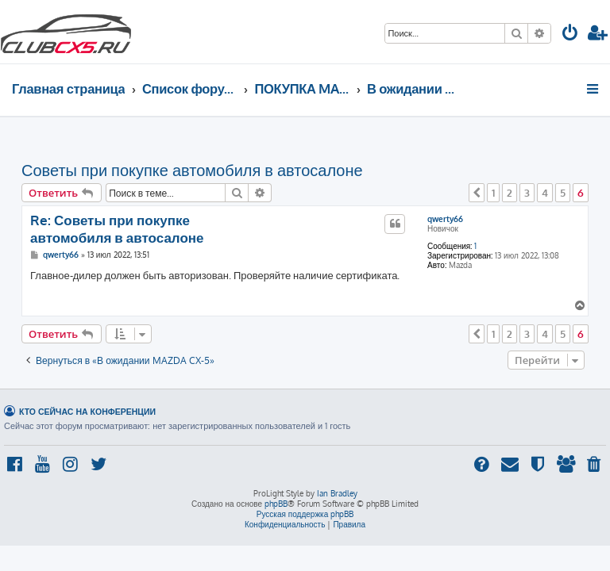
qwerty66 (445, 219)
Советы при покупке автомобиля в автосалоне (192, 169)
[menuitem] (570, 34)
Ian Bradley (337, 493)
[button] (477, 192)
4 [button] (545, 192)
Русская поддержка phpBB (305, 514)
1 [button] (493, 192)
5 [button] (563, 192)
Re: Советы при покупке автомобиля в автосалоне (117, 228)
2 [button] (509, 192)
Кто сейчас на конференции (87, 411)
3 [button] (527, 192)
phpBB (276, 503)
